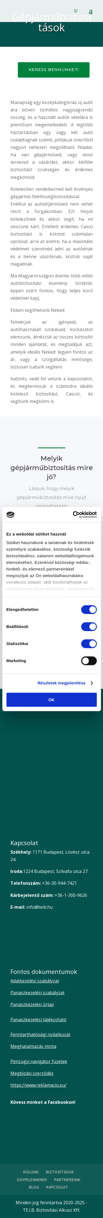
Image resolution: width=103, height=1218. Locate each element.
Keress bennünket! (54, 69)
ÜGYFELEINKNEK (32, 1179)
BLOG (34, 1187)
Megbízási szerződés (32, 1073)
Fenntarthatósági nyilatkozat (40, 1034)
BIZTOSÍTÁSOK (60, 1172)
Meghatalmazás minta (33, 1046)
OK (51, 699)
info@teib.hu (39, 907)
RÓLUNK (31, 1172)
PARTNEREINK (67, 1179)
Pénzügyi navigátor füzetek (38, 1061)
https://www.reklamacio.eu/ (38, 1085)
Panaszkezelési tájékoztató (38, 1020)
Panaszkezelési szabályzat (37, 993)
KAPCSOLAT (57, 1187)
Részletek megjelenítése (62, 683)
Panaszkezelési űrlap (32, 1004)
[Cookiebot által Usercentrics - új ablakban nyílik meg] (73, 514)
